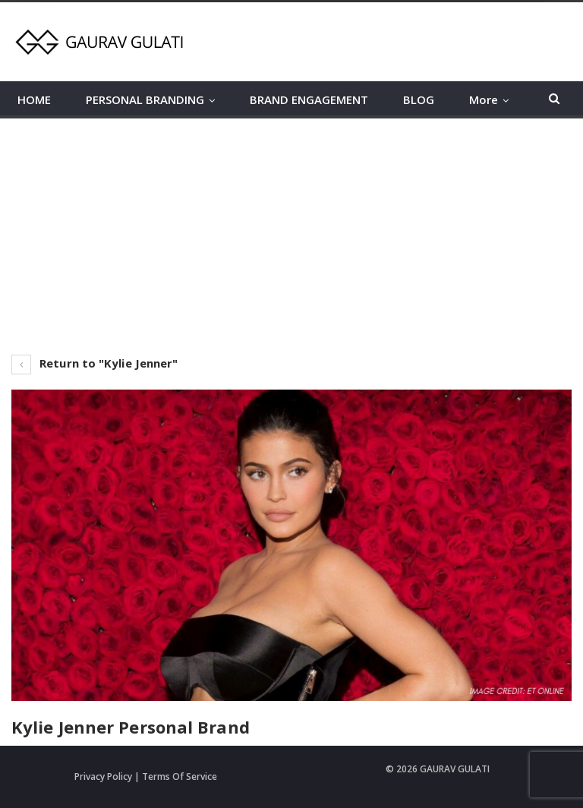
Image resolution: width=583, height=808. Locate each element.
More (483, 99)
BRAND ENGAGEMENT (309, 99)
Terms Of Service (179, 776)
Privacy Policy (103, 776)
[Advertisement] (291, 232)
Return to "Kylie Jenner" (94, 363)
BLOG (418, 99)
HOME (34, 99)
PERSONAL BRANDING (145, 99)
